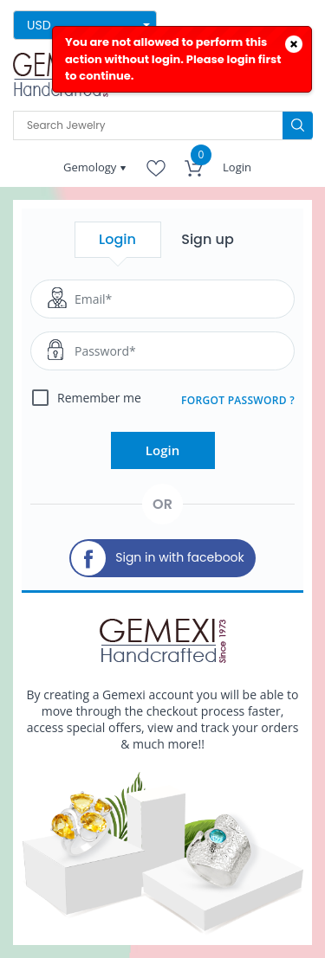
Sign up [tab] (207, 239)
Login (237, 167)
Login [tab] (117, 239)
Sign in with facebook (157, 558)
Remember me (99, 397)
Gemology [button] (91, 167)
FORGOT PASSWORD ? (238, 400)
